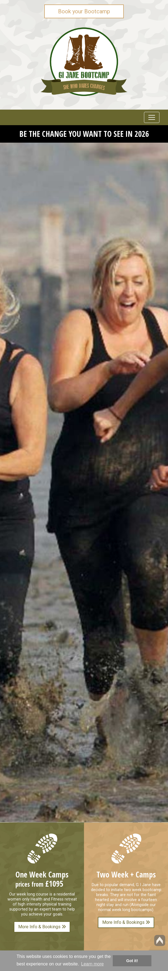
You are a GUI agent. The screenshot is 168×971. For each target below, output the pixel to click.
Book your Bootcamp (84, 11)
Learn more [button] (92, 964)
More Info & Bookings (42, 926)
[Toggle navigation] (151, 117)
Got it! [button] (132, 961)
